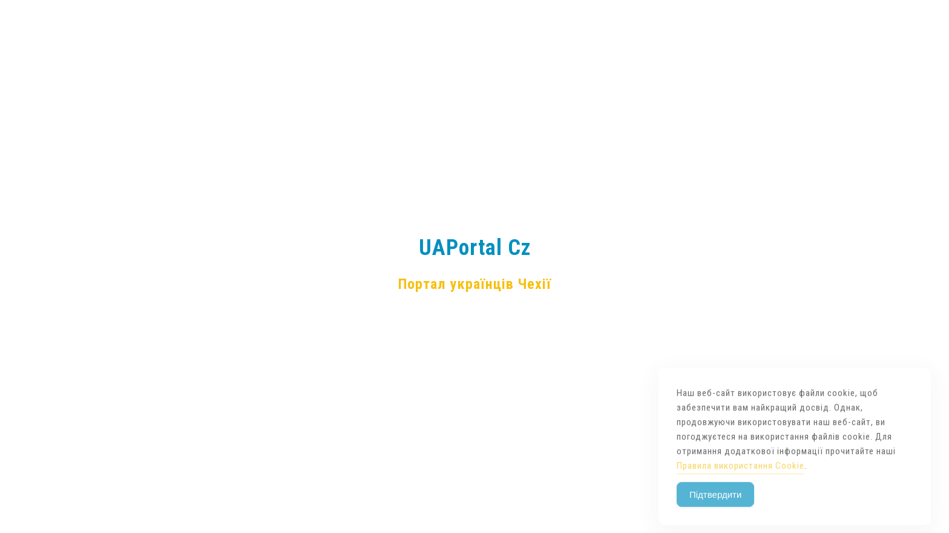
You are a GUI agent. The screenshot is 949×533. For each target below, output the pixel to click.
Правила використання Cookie (740, 480)
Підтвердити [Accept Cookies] (715, 509)
